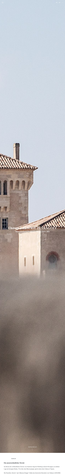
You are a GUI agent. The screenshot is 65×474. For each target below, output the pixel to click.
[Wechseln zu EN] (59, 2)
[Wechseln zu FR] (56, 2)
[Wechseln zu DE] (62, 2)
